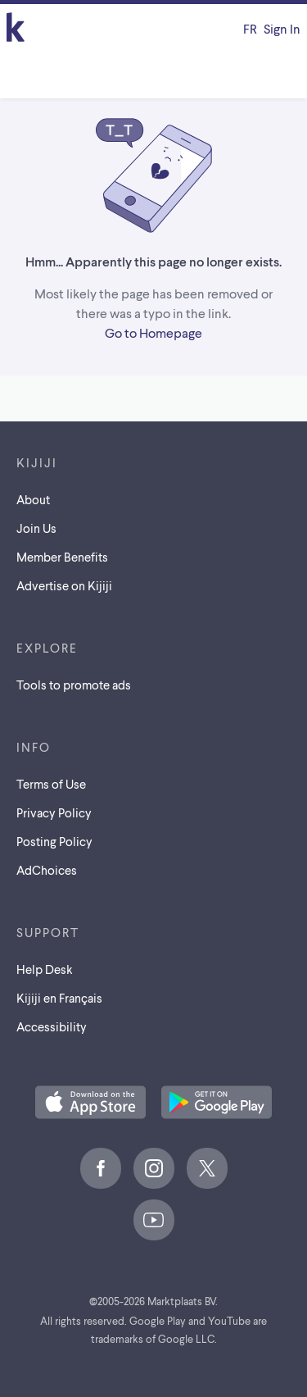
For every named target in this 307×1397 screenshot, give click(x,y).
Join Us (36, 528)
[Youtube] (153, 1219)
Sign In (282, 28)
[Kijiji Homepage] (16, 28)
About (33, 499)
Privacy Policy (54, 812)
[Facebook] (100, 1168)
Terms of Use (51, 783)
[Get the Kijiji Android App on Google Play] (216, 1103)
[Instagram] (153, 1168)
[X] (207, 1168)
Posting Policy (54, 841)
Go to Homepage (153, 332)
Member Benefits (62, 556)
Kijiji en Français (59, 997)
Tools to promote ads (73, 684)
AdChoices (46, 869)
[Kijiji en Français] (250, 29)
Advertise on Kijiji (64, 585)
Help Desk (44, 969)
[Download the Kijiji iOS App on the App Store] (90, 1103)
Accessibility (51, 1026)
